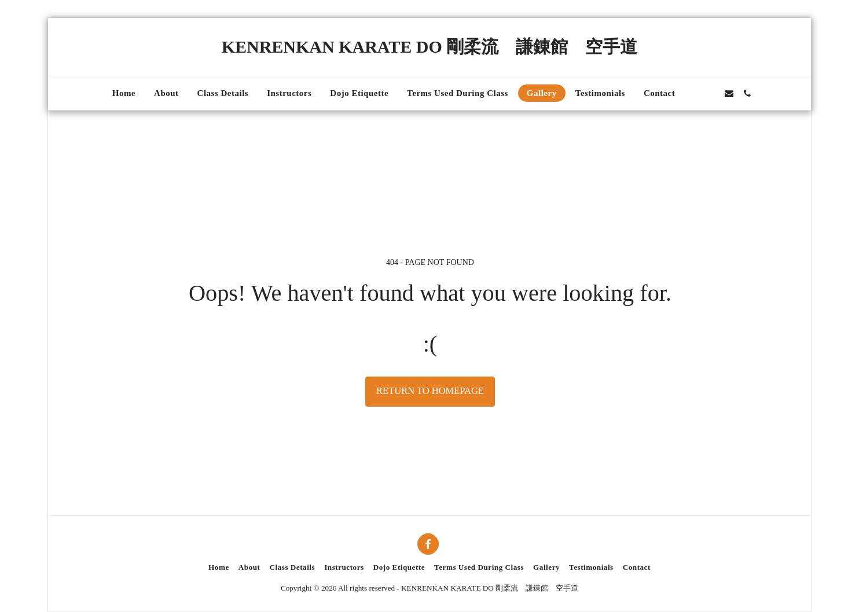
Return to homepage (430, 390)
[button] (693, 93)
